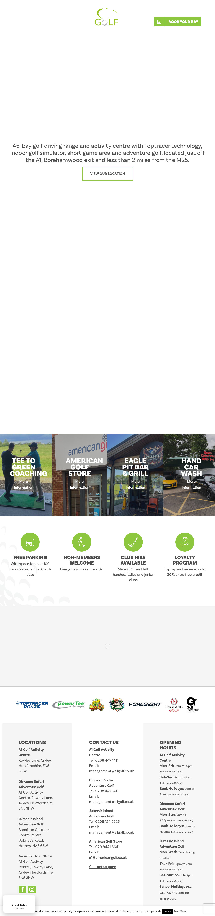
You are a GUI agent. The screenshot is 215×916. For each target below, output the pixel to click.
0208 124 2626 (107, 821)
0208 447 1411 (181, 12)
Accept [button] (167, 911)
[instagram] (32, 889)
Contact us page (102, 866)
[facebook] (22, 889)
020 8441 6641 (107, 846)
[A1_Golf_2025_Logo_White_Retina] (107, 8)
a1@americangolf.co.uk (108, 857)
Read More (180, 911)
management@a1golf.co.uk (111, 771)
